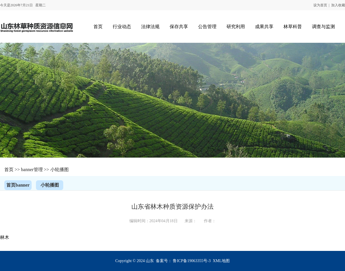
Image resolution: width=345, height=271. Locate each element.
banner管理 (32, 169)
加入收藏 (338, 5)
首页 (9, 169)
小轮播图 (59, 169)
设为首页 (320, 5)
